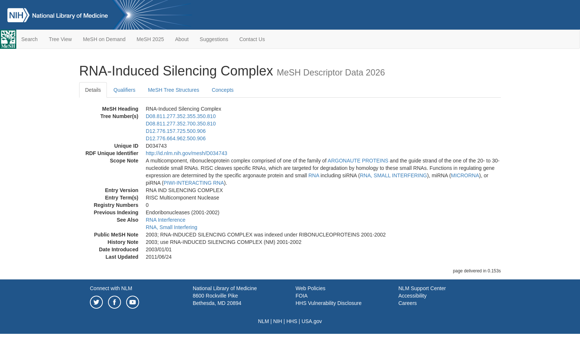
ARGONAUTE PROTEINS (358, 161)
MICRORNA (465, 175)
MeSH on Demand (104, 39)
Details (93, 90)
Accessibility (412, 296)
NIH (277, 321)
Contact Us (252, 39)
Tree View (60, 39)
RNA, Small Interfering (171, 227)
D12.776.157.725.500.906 (176, 131)
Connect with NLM (111, 288)
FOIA (302, 296)
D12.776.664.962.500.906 (176, 138)
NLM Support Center (422, 288)
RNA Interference (165, 220)
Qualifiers (124, 90)
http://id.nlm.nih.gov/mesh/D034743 (186, 153)
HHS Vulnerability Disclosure (328, 303)
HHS (291, 321)
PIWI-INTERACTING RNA (193, 183)
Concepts (222, 90)
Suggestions (214, 39)
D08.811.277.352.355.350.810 (181, 116)
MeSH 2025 (150, 39)
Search (29, 39)
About (182, 39)
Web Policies (311, 288)
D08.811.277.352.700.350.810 (181, 124)
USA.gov (311, 321)
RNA (313, 175)
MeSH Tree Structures (173, 90)
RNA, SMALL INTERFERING (393, 175)
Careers (407, 303)
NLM (263, 321)
